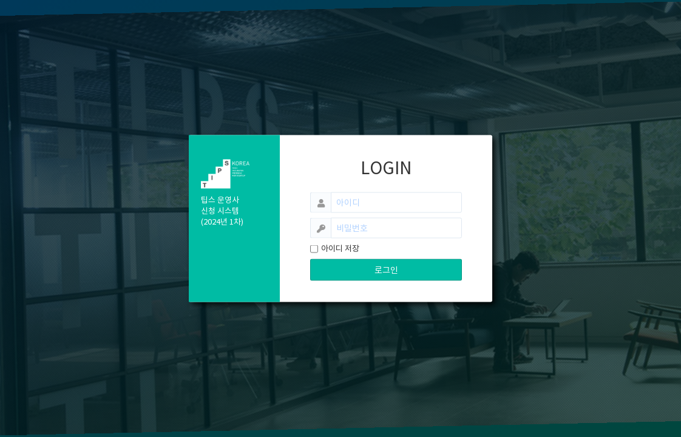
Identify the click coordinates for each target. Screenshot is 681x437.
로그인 (386, 270)
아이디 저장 (340, 248)
